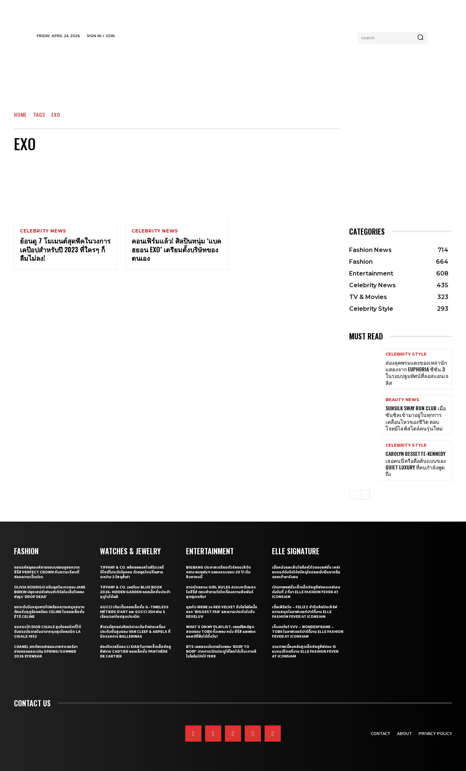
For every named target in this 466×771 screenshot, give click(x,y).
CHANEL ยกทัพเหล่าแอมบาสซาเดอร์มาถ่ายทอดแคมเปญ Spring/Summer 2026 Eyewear (46, 651)
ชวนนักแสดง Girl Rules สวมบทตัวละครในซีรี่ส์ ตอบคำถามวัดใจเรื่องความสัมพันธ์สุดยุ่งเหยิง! (221, 591)
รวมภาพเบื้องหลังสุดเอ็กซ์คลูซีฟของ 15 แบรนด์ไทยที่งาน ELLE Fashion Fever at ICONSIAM (305, 651)
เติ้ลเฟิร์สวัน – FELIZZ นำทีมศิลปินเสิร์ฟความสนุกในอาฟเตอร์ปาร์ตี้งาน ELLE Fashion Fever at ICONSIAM (304, 611)
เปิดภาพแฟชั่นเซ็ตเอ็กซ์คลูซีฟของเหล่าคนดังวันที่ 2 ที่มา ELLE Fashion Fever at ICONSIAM (306, 591)
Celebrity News (43, 231)
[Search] (420, 38)
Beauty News (402, 400)
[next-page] (365, 495)
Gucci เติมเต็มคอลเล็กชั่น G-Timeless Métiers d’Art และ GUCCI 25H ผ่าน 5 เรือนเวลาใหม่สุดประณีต (134, 611)
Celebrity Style (406, 354)
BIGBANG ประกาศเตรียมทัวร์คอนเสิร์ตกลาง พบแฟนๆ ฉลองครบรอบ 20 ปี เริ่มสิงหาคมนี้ (218, 572)
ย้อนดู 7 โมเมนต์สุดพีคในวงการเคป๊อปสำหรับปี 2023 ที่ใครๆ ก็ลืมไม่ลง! (65, 249)
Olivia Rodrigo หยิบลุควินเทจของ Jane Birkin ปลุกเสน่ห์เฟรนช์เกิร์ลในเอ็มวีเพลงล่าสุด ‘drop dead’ (49, 591)
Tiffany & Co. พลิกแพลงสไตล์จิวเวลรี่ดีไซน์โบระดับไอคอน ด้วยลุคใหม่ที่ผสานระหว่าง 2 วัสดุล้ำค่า (132, 572)
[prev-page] (353, 495)
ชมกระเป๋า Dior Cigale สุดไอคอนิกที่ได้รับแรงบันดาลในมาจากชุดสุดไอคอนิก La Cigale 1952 (47, 631)
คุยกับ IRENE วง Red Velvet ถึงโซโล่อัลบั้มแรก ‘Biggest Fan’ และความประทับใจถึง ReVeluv (221, 611)
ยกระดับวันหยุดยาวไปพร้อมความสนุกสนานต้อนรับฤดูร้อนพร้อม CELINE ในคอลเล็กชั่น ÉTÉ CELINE (49, 611)
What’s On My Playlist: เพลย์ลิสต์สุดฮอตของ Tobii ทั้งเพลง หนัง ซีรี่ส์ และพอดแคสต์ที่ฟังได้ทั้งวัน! (220, 631)
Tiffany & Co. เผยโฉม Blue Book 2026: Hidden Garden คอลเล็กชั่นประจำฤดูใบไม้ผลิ (135, 591)
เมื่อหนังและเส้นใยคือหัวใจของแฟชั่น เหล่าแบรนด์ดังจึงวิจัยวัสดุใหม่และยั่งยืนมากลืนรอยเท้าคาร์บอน (306, 572)
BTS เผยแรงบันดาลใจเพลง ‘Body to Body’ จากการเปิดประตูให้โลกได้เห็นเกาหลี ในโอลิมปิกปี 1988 (221, 651)
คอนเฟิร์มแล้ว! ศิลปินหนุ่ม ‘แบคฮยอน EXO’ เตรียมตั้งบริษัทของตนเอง (176, 249)
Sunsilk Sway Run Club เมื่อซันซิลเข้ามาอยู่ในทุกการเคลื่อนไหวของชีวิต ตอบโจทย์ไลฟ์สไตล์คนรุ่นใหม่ (416, 418)
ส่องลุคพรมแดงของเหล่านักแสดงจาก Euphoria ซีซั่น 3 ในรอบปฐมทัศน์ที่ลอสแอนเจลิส (417, 372)
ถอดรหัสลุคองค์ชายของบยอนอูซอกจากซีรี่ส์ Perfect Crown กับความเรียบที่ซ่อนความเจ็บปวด (47, 572)
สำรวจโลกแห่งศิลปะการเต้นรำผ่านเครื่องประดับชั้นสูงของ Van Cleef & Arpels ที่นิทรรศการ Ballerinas (135, 631)
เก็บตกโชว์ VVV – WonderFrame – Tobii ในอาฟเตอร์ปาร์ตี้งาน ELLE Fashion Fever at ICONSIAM (307, 631)
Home (20, 114)
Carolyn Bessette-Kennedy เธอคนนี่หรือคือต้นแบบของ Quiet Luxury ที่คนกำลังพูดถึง (416, 464)
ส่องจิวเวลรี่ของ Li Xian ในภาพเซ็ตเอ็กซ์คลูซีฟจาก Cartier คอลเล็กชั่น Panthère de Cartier (135, 651)
